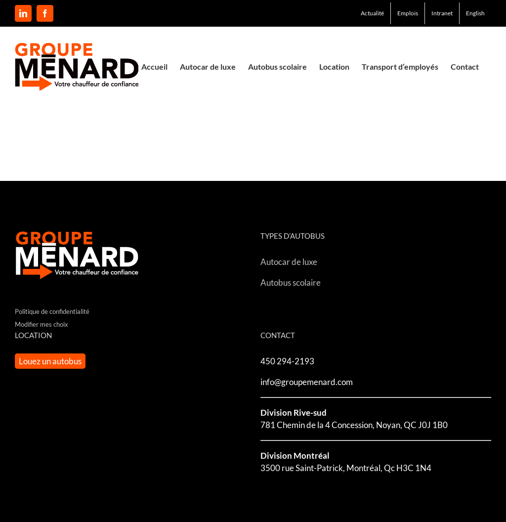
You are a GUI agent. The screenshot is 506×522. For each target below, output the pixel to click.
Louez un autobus (50, 361)
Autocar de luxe (288, 262)
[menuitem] (475, 13)
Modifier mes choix (41, 324)
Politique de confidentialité (52, 311)
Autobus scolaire (290, 282)
